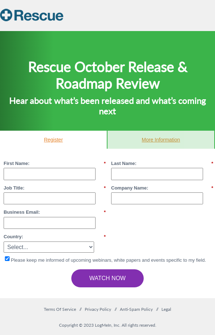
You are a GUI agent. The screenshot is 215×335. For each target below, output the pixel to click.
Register (53, 140)
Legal (166, 309)
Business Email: (55, 212)
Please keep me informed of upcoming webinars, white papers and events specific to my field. (108, 260)
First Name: (55, 163)
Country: (55, 237)
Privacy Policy (98, 309)
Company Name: (162, 188)
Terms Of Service (60, 309)
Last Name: (162, 163)
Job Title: (55, 188)
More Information (161, 140)
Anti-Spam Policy (136, 309)
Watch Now (107, 278)
